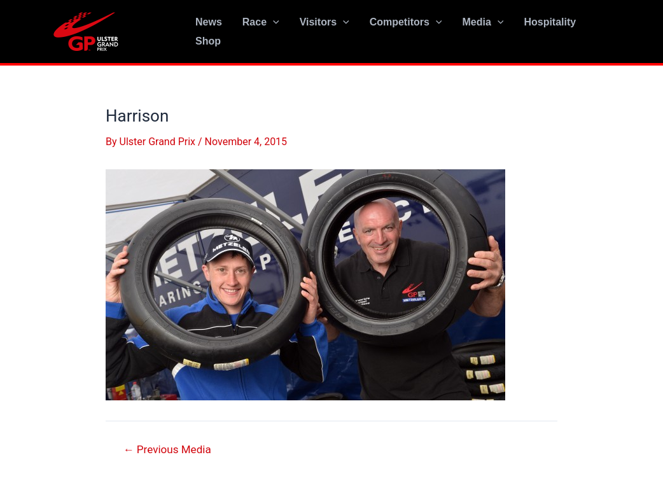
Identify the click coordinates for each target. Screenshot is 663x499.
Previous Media (167, 449)
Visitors (324, 22)
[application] (273, 22)
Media (482, 22)
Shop (208, 41)
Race (260, 22)
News (208, 22)
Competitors (406, 22)
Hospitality (550, 22)
